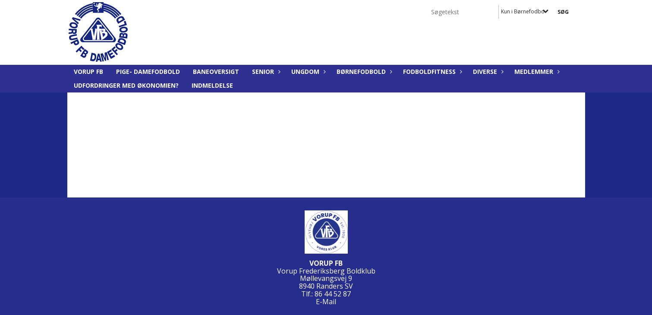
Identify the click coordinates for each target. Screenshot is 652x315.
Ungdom (307, 71)
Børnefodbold (363, 71)
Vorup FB (88, 71)
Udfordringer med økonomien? (126, 85)
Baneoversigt (216, 71)
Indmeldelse (212, 85)
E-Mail (326, 301)
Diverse (487, 71)
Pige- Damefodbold (148, 71)
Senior (265, 71)
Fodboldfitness (431, 71)
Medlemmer (536, 71)
